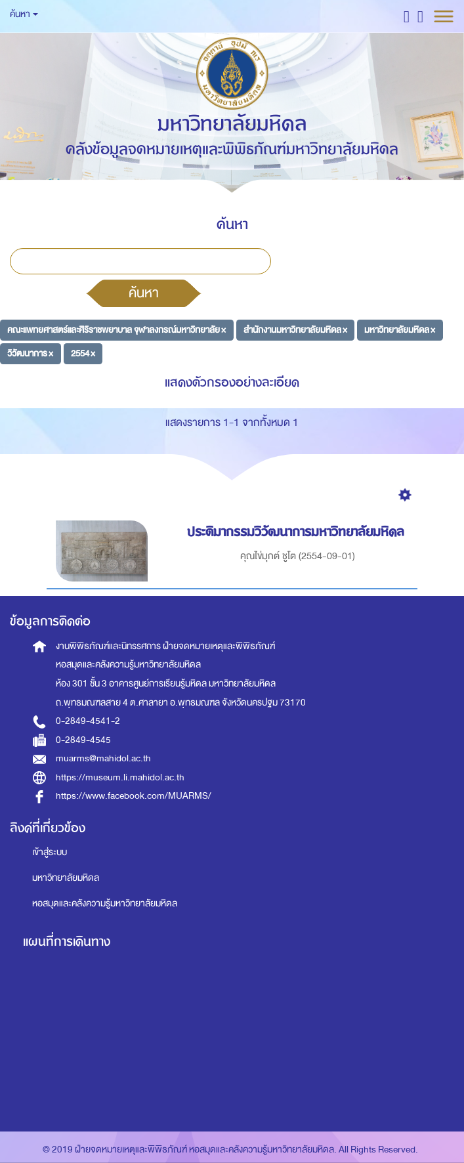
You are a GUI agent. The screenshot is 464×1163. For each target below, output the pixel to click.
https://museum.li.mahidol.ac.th (120, 777)
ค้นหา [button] (24, 14)
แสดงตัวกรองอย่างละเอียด (232, 382)
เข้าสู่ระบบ (49, 852)
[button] (406, 16)
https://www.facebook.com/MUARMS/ (133, 796)
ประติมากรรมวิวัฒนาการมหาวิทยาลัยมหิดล (297, 532)
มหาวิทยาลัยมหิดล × (399, 329)
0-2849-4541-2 (88, 721)
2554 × (83, 352)
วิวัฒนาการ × (30, 352)
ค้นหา (144, 293)
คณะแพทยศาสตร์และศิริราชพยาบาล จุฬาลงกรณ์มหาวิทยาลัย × (116, 329)
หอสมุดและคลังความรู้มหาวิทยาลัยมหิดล (104, 903)
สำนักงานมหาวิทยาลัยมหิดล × (295, 329)
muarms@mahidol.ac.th (103, 758)
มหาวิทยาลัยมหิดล (65, 878)
